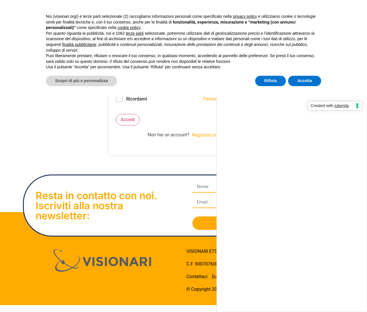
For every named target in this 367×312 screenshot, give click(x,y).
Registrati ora (205, 135)
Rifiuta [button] (270, 80)
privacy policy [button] (245, 16)
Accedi (128, 119)
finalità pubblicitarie (79, 44)
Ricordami (136, 99)
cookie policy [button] (129, 27)
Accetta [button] (304, 80)
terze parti (135, 33)
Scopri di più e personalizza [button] (81, 80)
